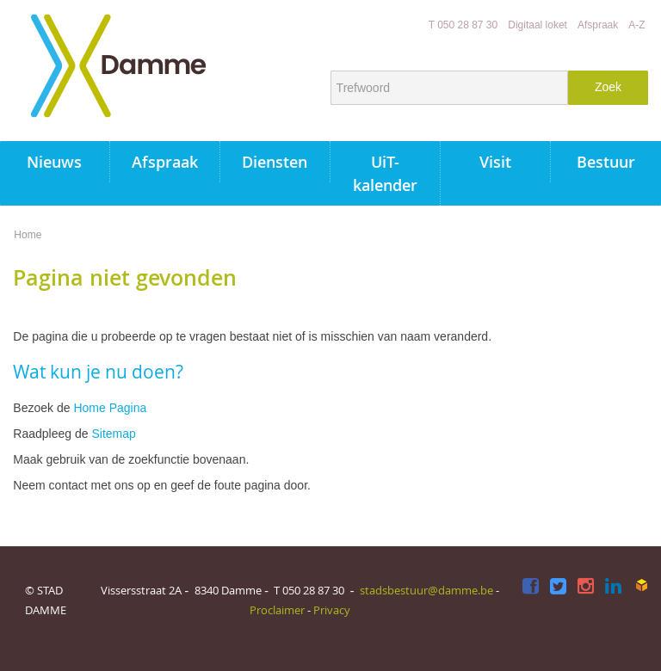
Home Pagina (109, 408)
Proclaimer (277, 610)
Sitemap (113, 433)
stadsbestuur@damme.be (426, 590)
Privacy (331, 610)
